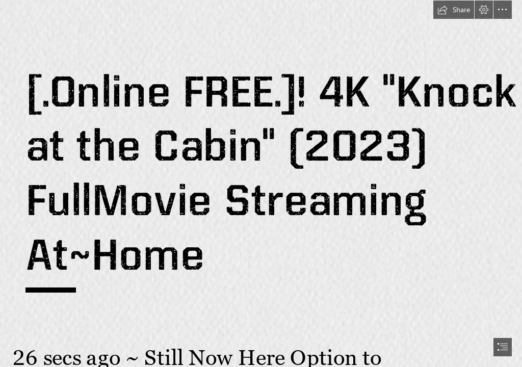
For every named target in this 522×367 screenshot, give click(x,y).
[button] (453, 10)
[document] (261, 183)
